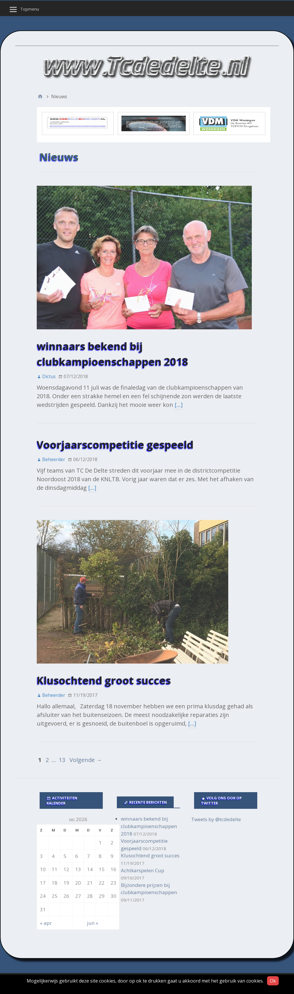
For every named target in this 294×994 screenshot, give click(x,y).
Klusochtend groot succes (104, 680)
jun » (92, 923)
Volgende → (85, 760)
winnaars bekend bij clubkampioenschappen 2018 (149, 826)
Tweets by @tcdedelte (216, 819)
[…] (179, 405)
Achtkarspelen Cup (142, 870)
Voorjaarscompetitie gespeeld (115, 445)
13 (62, 760)
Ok (273, 981)
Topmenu (29, 9)
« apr (46, 923)
